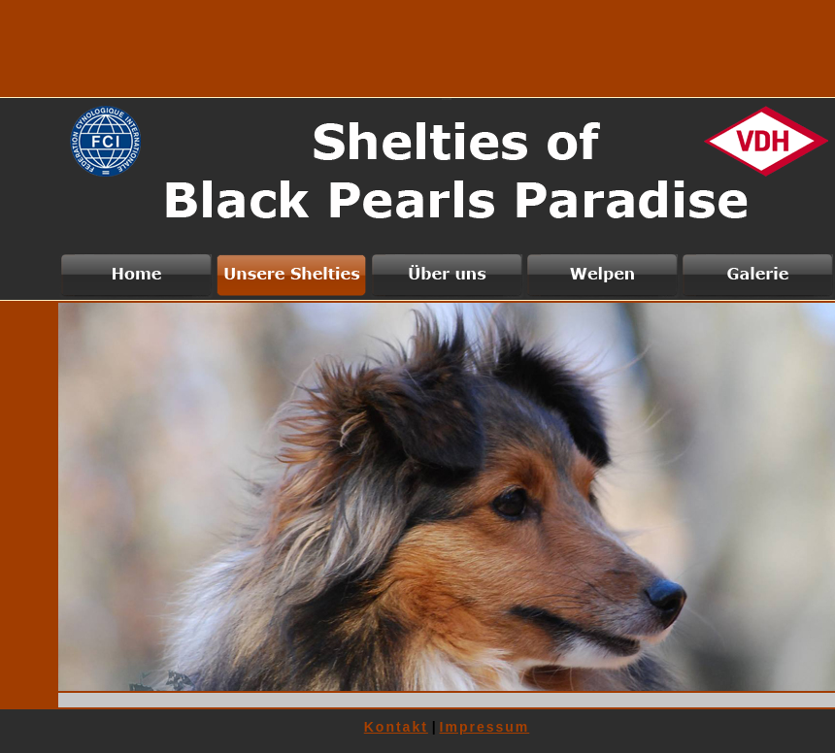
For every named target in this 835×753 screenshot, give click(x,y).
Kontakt (396, 727)
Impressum (485, 727)
